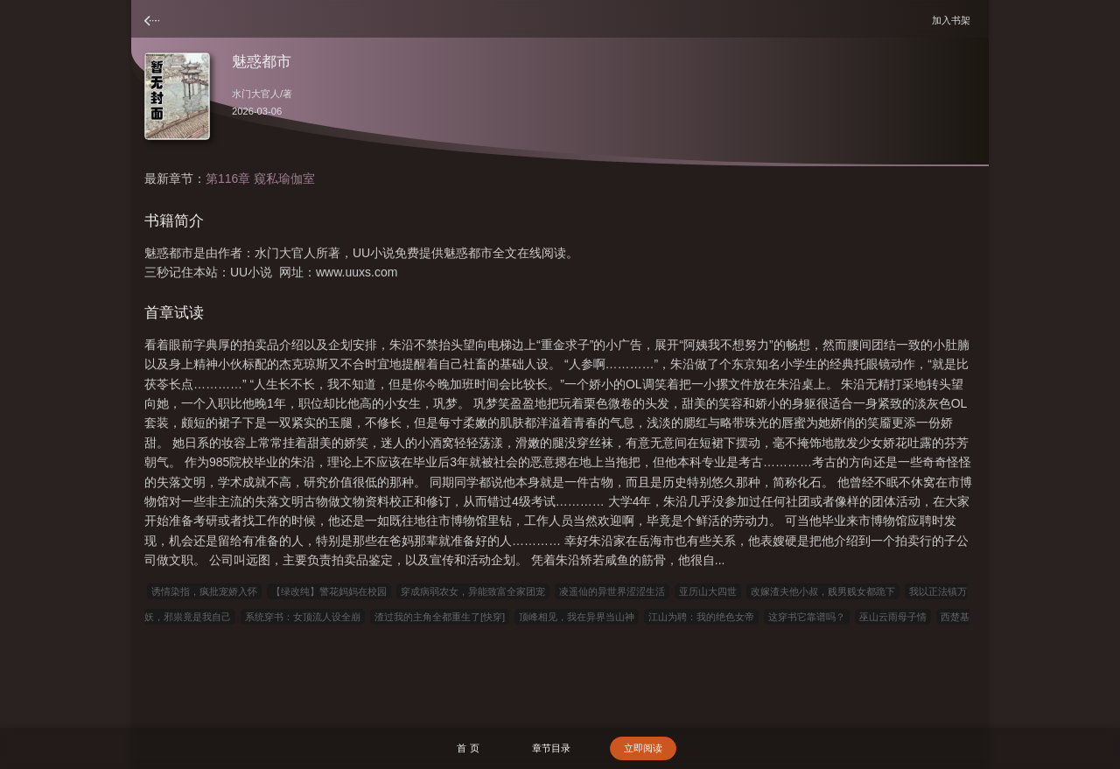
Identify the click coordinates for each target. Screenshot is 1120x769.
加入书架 (954, 19)
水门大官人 (256, 93)
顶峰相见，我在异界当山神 (576, 617)
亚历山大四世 (708, 591)
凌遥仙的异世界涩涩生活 (612, 591)
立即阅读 (643, 748)
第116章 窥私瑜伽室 (260, 178)
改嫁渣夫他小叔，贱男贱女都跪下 (823, 591)
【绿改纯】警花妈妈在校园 (329, 591)
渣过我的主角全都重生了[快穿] (439, 617)
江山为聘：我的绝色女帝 (701, 617)
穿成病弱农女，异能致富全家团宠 (473, 591)
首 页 (468, 748)
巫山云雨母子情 (893, 617)
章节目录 (551, 748)
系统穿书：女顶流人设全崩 (302, 617)
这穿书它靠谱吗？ (806, 617)
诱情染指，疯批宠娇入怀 (204, 591)
